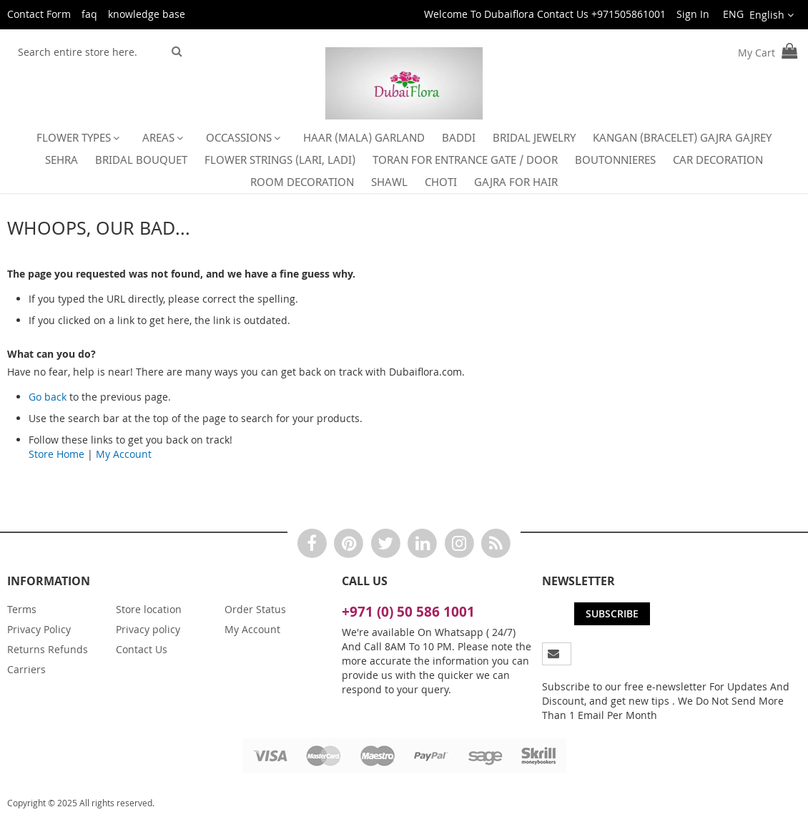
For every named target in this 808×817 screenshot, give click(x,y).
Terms (21, 609)
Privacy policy (148, 629)
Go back (47, 396)
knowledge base (146, 14)
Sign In (692, 14)
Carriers (26, 669)
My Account (124, 454)
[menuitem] (81, 138)
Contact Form (39, 14)
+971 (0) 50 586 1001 (408, 611)
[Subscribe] (612, 613)
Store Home (56, 454)
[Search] (177, 51)
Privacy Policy (39, 629)
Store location (149, 609)
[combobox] (87, 51)
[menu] (404, 160)
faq (89, 14)
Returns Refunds (47, 649)
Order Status (255, 609)
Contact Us (141, 649)
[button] (757, 14)
